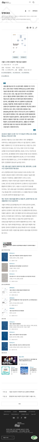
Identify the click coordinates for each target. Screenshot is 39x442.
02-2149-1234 (13, 431)
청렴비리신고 (6, 414)
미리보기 (23, 57)
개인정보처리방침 (22, 411)
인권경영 (15, 411)
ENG (30, 2)
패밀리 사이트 (5, 437)
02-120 (27, 431)
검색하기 (33, 2)
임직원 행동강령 (7, 411)
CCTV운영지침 (32, 411)
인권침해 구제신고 (25, 414)
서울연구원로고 (6, 2)
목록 (19, 404)
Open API (33, 414)
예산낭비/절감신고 (15, 414)
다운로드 (15, 57)
